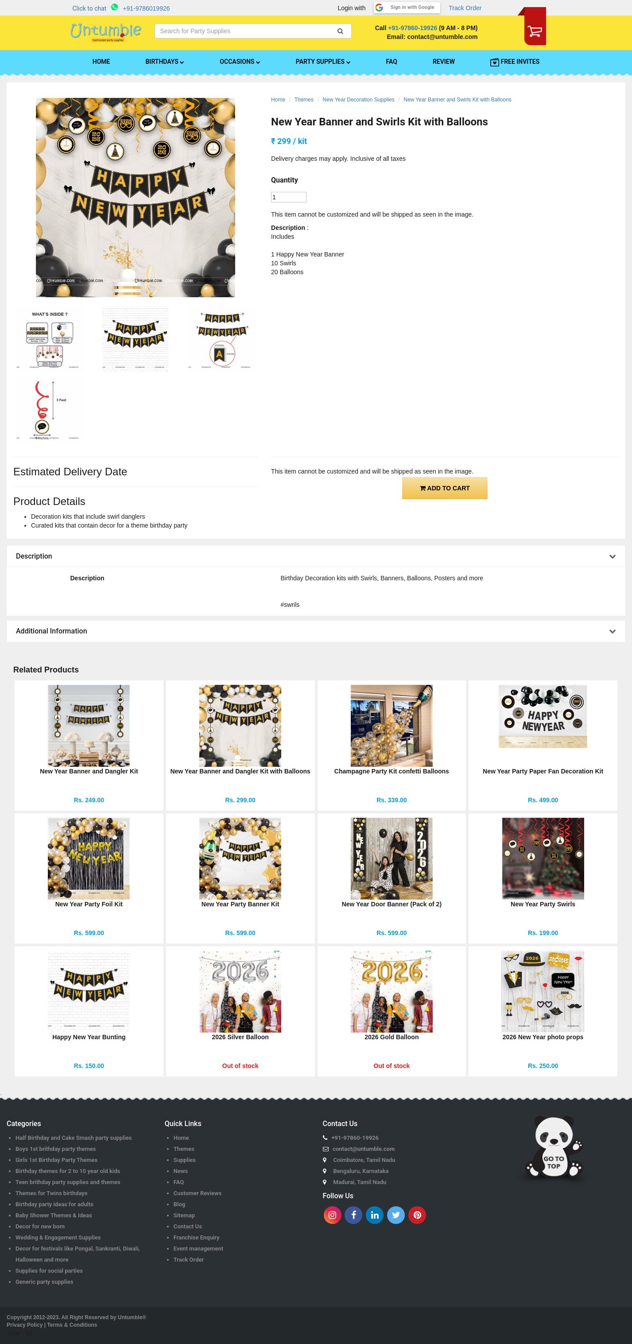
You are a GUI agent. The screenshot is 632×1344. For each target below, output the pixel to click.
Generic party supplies (45, 1281)
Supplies (185, 1160)
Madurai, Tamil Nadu (360, 1182)
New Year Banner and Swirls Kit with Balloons (457, 100)
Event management (198, 1248)
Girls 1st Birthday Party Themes (56, 1160)
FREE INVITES (514, 62)
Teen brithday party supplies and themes (68, 1182)
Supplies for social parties (49, 1270)
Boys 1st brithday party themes (56, 1149)
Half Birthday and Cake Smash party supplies (74, 1137)
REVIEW (444, 61)
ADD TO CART (445, 488)
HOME (101, 61)
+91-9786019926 (146, 8)
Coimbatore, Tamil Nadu (364, 1160)
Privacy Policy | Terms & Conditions (52, 1325)
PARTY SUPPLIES (323, 61)
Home (278, 100)
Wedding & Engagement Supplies (58, 1237)
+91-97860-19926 (412, 27)
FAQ (391, 61)
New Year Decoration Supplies (359, 100)
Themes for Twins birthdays (51, 1193)
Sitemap (184, 1215)
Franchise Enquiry (197, 1237)
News (181, 1171)
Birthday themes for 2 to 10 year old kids (68, 1171)
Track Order (465, 8)
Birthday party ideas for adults (54, 1204)
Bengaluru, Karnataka (361, 1171)
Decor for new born (40, 1226)
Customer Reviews (198, 1193)
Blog (179, 1204)
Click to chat (90, 8)
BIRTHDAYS (164, 61)
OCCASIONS (240, 61)
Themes (304, 100)
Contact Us (188, 1226)
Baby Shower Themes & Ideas (54, 1215)
